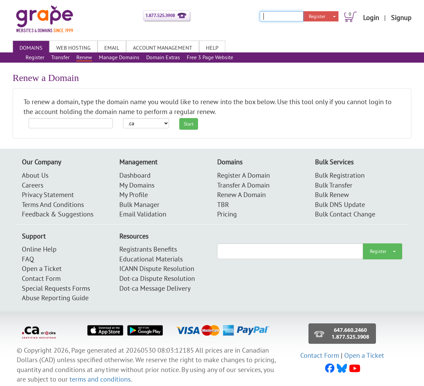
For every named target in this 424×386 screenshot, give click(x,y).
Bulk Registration (340, 175)
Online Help (39, 249)
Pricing (227, 214)
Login (371, 17)
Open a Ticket (42, 268)
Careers (32, 185)
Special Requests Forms (56, 288)
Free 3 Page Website (210, 57)
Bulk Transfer (333, 185)
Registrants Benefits (148, 249)
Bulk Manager (139, 204)
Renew (84, 57)
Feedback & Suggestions (57, 214)
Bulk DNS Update (340, 204)
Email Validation (142, 214)
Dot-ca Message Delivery (155, 288)
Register (317, 16)
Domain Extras (163, 57)
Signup (401, 17)
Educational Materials (151, 259)
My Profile (133, 194)
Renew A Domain (241, 194)
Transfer (60, 57)
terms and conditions (100, 379)
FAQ (28, 259)
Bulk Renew (332, 194)
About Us (35, 175)
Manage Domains (119, 57)
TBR (223, 204)
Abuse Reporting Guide (55, 297)
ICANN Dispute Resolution (156, 268)
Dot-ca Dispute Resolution (157, 278)
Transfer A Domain (243, 185)
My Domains (136, 185)
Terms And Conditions (53, 204)
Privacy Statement (48, 194)
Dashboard (135, 175)
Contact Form (41, 278)
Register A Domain (243, 175)
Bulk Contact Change (345, 214)
